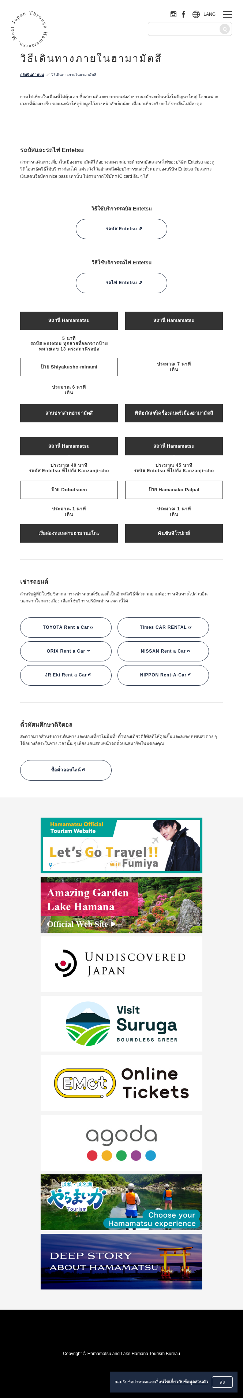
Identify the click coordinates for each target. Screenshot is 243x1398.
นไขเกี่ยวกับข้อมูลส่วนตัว (184, 1381)
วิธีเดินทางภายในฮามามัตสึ (73, 75)
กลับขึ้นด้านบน (32, 75)
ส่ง (222, 1382)
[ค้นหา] (225, 29)
